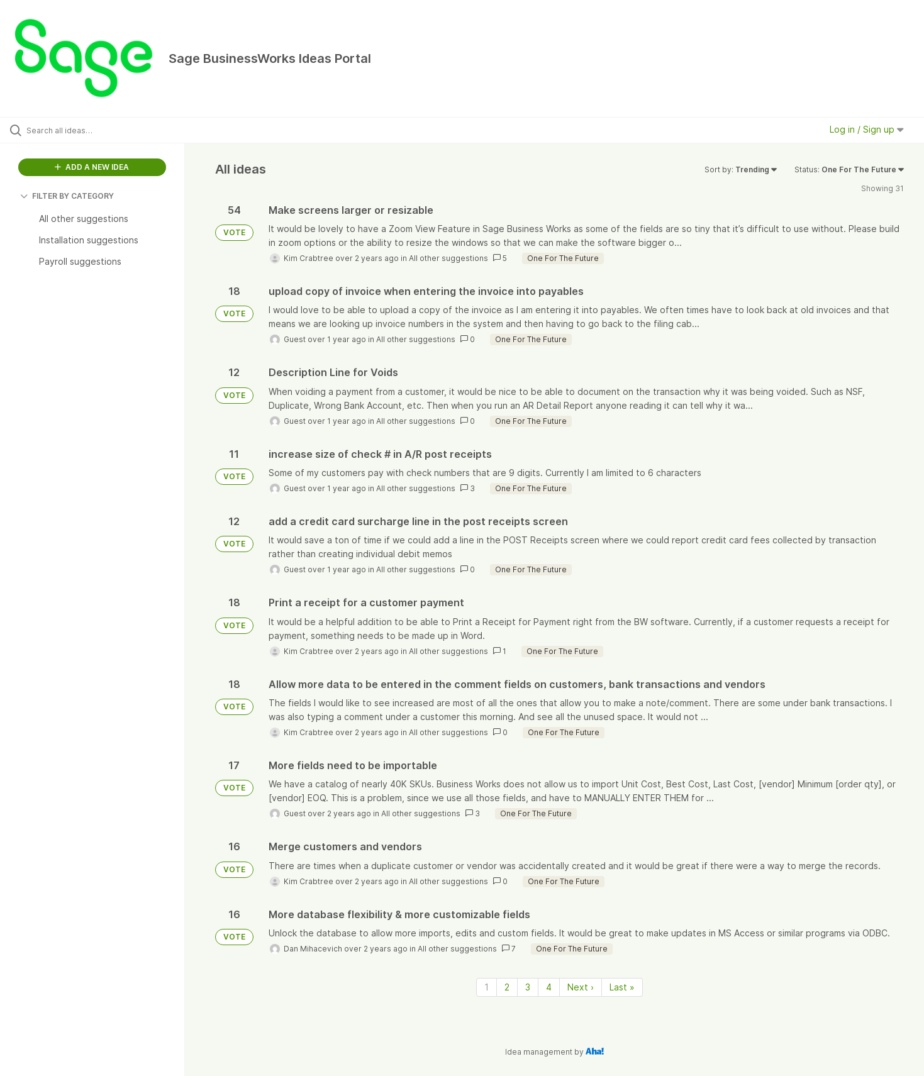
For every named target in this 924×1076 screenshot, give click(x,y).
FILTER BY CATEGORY (67, 196)
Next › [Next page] (580, 987)
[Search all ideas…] (108, 130)
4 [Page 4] (549, 987)
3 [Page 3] (527, 987)
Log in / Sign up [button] (867, 129)
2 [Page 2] (506, 987)
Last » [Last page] (622, 987)
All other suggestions (448, 258)
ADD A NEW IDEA (92, 167)
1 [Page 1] (486, 987)
